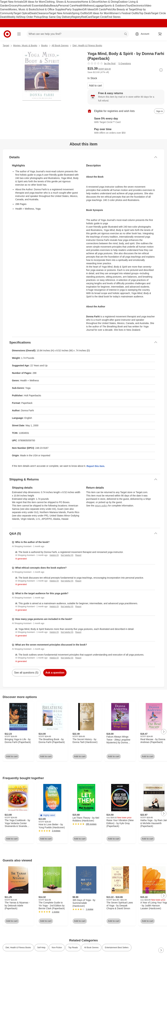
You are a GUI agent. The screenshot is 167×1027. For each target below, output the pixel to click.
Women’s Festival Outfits (124, 13)
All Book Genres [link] (91, 947)
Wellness (88, 5)
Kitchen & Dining (108, 1)
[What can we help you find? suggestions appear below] (78, 34)
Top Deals (145, 13)
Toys (129, 5)
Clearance (43, 13)
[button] (47, 815)
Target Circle (99, 16)
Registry (76, 16)
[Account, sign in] (143, 34)
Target (6, 45)
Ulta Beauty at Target (123, 9)
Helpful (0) (54, 555)
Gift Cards (100, 9)
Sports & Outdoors (115, 5)
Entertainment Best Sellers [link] (117, 947)
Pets (108, 9)
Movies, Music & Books (22, 9)
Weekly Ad (13, 16)
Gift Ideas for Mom (34, 1)
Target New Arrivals (11, 1)
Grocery (13, 5)
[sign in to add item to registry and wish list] (159, 111)
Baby (47, 5)
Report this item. (95, 466)
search (126, 34)
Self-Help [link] (41, 947)
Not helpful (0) (67, 555)
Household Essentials (31, 5)
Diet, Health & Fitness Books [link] (18, 947)
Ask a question (54, 672)
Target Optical (21, 13)
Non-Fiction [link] (57, 947)
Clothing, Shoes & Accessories (63, 1)
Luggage (99, 5)
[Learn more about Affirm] (125, 131)
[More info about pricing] (161, 70)
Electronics (137, 5)
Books (44, 45)
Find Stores (114, 16)
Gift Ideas (88, 9)
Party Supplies (74, 9)
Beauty (54, 5)
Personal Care (66, 5)
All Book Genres (60, 45)
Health (79, 5)
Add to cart (95, 85)
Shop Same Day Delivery (57, 16)
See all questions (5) (26, 672)
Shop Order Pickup (30, 16)
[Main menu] (19, 34)
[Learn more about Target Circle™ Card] (125, 120)
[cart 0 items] (160, 34)
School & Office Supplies (50, 9)
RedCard (86, 16)
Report (78, 555)
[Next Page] (163, 731)
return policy (101, 505)
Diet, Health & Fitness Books (87, 45)
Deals (33, 13)
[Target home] (7, 34)
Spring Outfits (80, 13)
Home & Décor (89, 1)
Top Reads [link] (73, 947)
